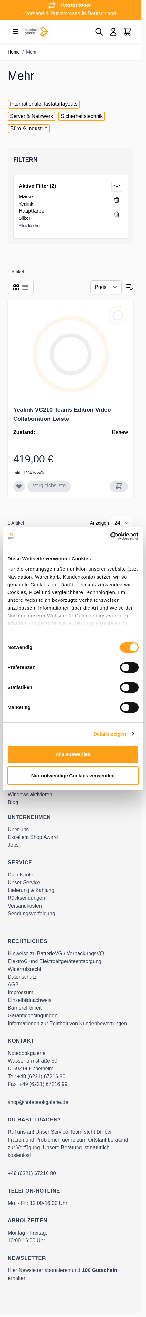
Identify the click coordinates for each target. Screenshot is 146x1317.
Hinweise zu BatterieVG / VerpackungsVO (56, 953)
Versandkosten (25, 905)
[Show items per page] (121, 523)
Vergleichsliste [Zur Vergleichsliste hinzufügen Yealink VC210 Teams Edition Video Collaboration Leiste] (49, 485)
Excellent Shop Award (33, 837)
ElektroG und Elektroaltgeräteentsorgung (54, 961)
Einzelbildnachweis (29, 1000)
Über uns (18, 829)
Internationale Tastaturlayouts (44, 104)
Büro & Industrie (28, 128)
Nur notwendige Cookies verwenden (73, 775)
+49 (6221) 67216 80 (41, 1076)
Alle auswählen (73, 754)
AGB (13, 984)
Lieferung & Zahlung (31, 890)
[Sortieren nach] (106, 287)
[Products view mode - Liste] (25, 287)
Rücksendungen (26, 898)
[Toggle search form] (99, 31)
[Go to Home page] (36, 31)
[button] (70, 159)
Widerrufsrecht (24, 969)
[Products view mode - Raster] (16, 287)
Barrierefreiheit (25, 1008)
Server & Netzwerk (31, 116)
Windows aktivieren (30, 794)
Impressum (20, 992)
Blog (13, 802)
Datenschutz (22, 977)
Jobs (13, 845)
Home (14, 52)
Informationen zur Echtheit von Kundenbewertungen (67, 1023)
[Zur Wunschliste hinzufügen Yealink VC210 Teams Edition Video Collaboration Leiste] (19, 486)
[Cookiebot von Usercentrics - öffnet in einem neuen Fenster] (110, 536)
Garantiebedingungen (32, 1015)
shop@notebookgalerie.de (38, 1102)
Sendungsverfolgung (31, 913)
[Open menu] (15, 31)
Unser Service (24, 882)
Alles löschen (30, 225)
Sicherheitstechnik (82, 116)
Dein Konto (20, 874)
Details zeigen (109, 734)
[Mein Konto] (113, 31)
